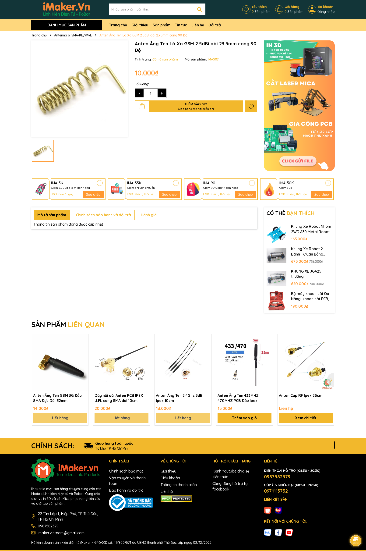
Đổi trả (214, 25)
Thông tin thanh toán (179, 484)
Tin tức (181, 25)
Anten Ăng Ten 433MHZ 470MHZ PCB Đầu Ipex (238, 398)
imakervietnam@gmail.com (61, 532)
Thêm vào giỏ (244, 418)
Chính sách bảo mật (126, 471)
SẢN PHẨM (68, 324)
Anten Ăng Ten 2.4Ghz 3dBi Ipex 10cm (180, 398)
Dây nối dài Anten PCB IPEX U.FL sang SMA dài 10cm (119, 398)
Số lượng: (142, 84)
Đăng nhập (326, 12)
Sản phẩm (161, 25)
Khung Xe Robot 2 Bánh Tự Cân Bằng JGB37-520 (307, 251)
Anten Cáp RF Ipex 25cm (300, 395)
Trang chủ (118, 25)
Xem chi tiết (306, 418)
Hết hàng (60, 418)
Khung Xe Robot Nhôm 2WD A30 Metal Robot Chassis (311, 229)
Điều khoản (170, 478)
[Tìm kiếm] (199, 9)
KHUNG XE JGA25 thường (306, 274)
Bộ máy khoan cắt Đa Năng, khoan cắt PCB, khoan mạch (310, 296)
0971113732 (276, 491)
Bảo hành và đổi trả (126, 490)
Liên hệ (197, 25)
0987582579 (48, 526)
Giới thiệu (139, 25)
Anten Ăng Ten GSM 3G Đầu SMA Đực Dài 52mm (57, 398)
